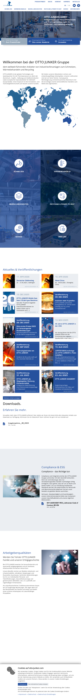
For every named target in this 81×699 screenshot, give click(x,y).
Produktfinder (40, 2)
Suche (50, 2)
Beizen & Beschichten (35, 9)
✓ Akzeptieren (22, 684)
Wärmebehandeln (20, 9)
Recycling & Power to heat (52, 9)
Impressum (22, 694)
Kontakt (58, 2)
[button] (6, 26)
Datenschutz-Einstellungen (47, 694)
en (69, 5)
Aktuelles (76, 2)
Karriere (67, 2)
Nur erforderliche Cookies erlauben (38, 684)
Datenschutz (32, 694)
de (65, 5)
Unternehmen (75, 9)
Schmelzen (8, 9)
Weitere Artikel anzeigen (12, 401)
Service (65, 9)
